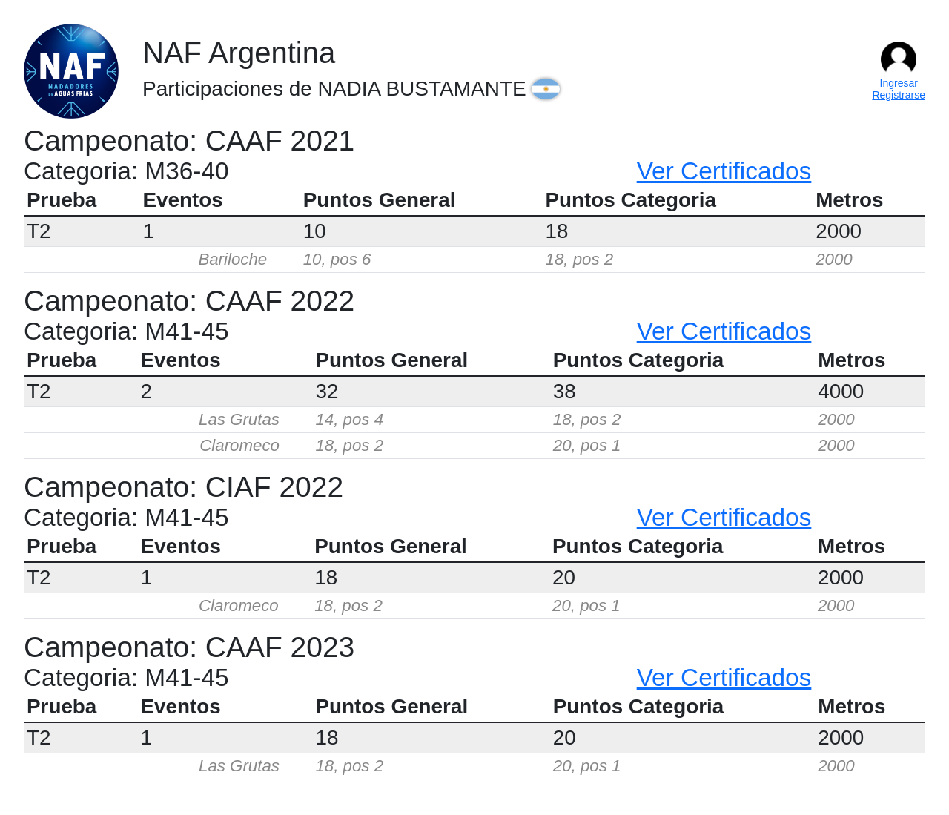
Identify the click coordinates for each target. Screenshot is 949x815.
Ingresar (899, 83)
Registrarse (898, 95)
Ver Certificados (724, 171)
